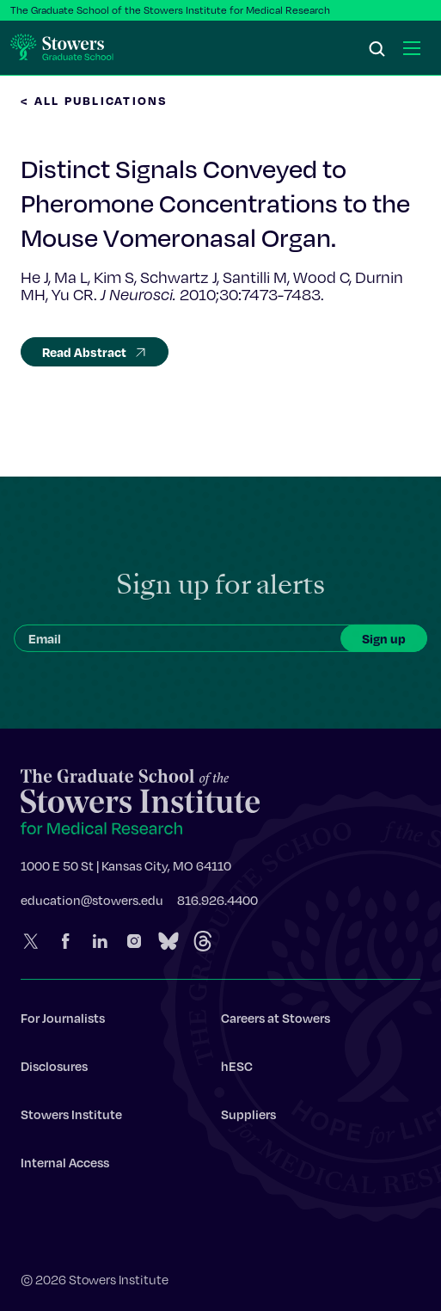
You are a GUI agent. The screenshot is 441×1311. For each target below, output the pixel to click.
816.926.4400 (217, 902)
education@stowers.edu (92, 902)
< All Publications (94, 100)
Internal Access (65, 1165)
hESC (237, 1068)
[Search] (377, 49)
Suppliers (248, 1116)
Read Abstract (94, 352)
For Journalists (63, 1020)
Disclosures (54, 1068)
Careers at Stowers (275, 1020)
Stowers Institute (71, 1116)
